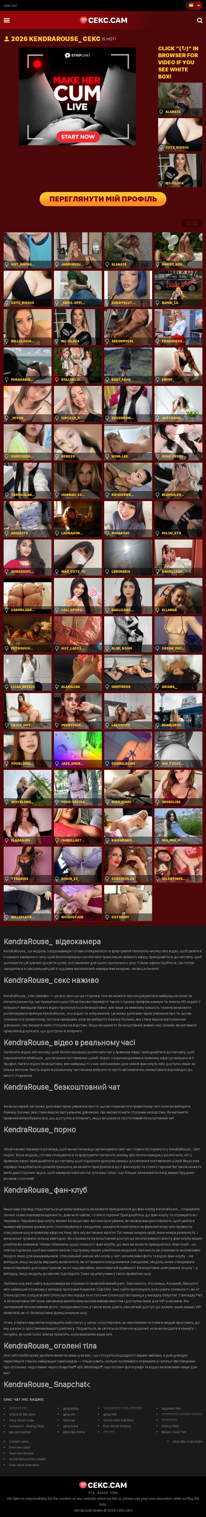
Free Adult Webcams (24, 1465)
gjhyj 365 (110, 1414)
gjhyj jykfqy (71, 1408)
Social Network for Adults (27, 1459)
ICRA (114, 1493)
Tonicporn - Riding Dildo (26, 1426)
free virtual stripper (117, 1426)
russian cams (19, 1441)
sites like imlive (74, 1432)
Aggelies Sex (171, 1408)
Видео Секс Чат (174, 1432)
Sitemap (69, 1420)
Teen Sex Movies (21, 1453)
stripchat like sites (22, 1414)
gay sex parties (20, 1432)
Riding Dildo (170, 1426)
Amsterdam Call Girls (118, 1420)
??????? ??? (18, 1408)
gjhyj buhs (70, 1426)
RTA (91, 1493)
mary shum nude (21, 1420)
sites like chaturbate (187, 1441)
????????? (169, 1420)
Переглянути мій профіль (103, 199)
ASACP (102, 1493)
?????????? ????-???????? (123, 1408)
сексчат (10, 6)
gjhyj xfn (69, 1414)
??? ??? (108, 1432)
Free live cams (19, 1447)
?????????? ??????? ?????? (182, 1414)
